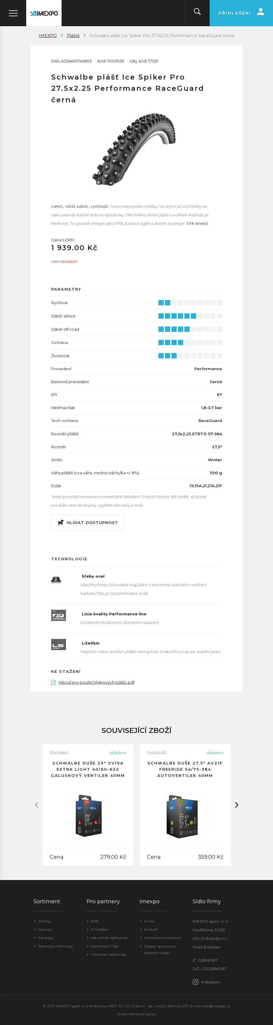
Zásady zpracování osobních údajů (160, 949)
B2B (94, 921)
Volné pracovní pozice (162, 937)
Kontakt (151, 929)
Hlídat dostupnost (92, 522)
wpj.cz (150, 1014)
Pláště (73, 35)
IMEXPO (48, 35)
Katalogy (45, 937)
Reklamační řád (104, 946)
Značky (44, 921)
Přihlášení (99, 929)
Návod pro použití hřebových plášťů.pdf (92, 682)
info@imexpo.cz (216, 1006)
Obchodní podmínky (109, 954)
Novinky (45, 929)
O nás (149, 921)
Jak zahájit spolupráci (109, 937)
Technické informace (55, 946)
